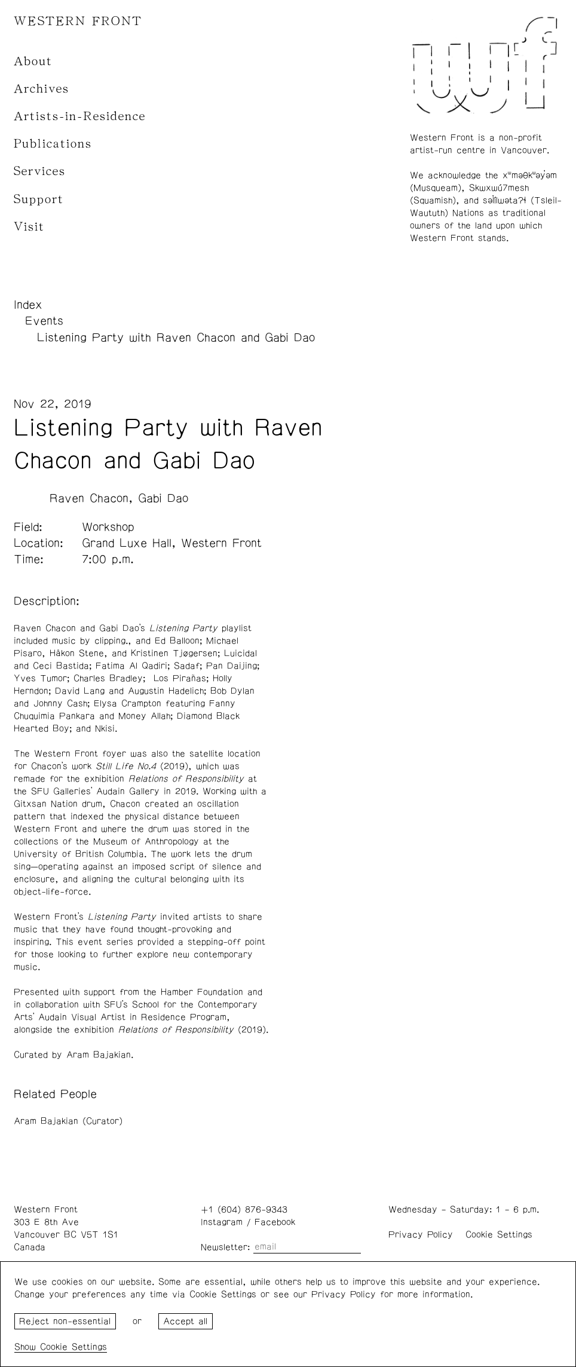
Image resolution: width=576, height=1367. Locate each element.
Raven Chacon (89, 498)
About (33, 61)
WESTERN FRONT (78, 21)
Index (28, 305)
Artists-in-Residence (80, 116)
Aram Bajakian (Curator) (68, 1121)
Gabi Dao (163, 498)
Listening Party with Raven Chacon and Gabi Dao (176, 338)
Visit (29, 226)
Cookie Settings (498, 1234)
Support (39, 199)
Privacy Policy (420, 1234)
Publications (53, 143)
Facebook (275, 1222)
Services (40, 171)
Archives (41, 88)
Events (44, 321)
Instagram (222, 1222)
